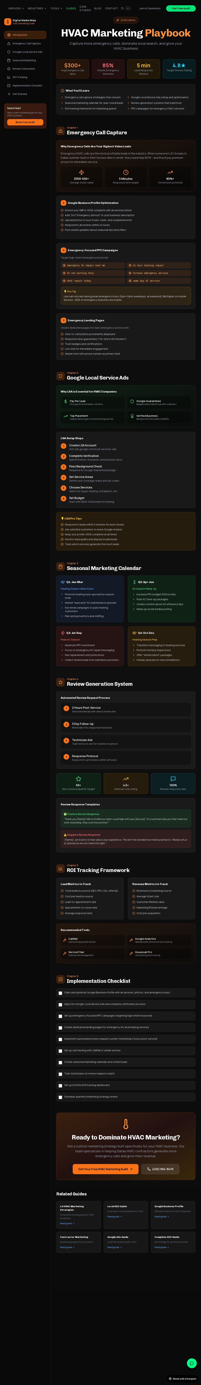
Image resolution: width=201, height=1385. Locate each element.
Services (16, 8)
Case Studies (85, 8)
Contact (111, 8)
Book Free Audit (25, 122)
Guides (71, 8)
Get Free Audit (181, 8)
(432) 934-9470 (160, 1169)
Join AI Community (150, 8)
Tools (56, 8)
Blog (98, 8)
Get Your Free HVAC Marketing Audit (105, 1169)
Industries (37, 8)
